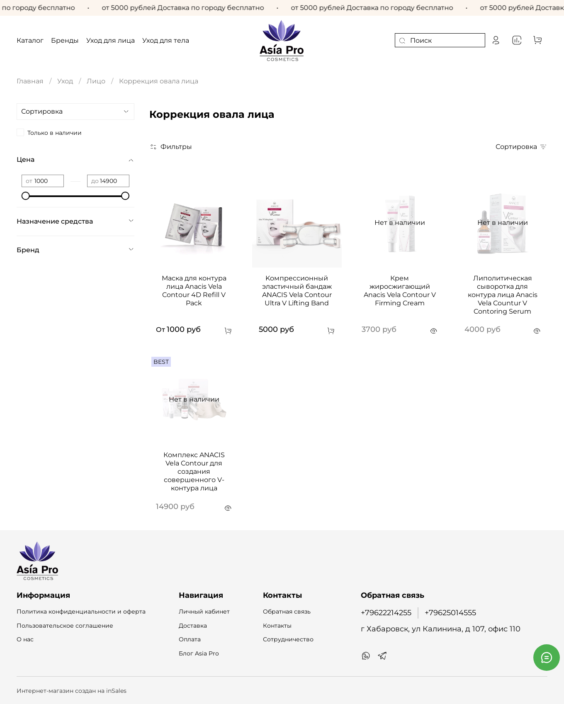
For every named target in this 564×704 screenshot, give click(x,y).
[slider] (25, 196)
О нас (25, 639)
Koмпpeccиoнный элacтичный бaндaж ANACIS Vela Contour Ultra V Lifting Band (297, 290)
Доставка (193, 625)
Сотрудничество (288, 639)
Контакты (277, 625)
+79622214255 (386, 612)
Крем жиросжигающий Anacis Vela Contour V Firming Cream (400, 290)
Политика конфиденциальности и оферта (81, 611)
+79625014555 (450, 612)
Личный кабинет (204, 611)
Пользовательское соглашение (65, 625)
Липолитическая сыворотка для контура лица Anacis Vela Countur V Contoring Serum (502, 294)
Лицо (96, 81)
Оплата (190, 639)
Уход (65, 81)
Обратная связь (287, 611)
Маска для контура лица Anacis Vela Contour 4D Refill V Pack (194, 290)
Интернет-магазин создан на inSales (71, 690)
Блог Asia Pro (199, 653)
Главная (30, 81)
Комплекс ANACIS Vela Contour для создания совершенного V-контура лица (194, 471)
